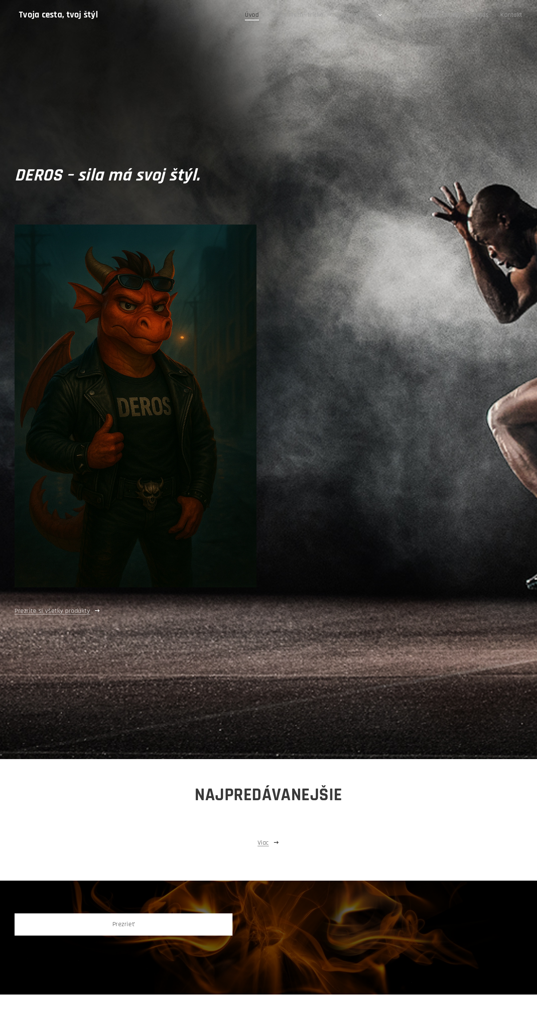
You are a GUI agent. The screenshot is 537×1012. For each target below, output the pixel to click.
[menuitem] (277, 15)
